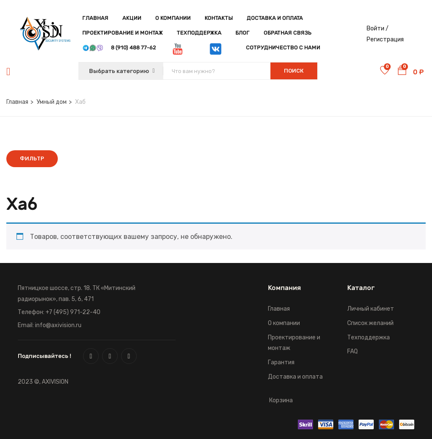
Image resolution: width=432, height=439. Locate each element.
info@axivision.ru (58, 325)
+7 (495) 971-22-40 (73, 312)
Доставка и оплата (275, 18)
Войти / (378, 28)
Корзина (281, 400)
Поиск (294, 71)
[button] (402, 71)
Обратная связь (287, 33)
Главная (95, 18)
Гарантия (281, 362)
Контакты (219, 18)
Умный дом (52, 102)
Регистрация (385, 39)
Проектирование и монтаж (122, 33)
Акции (131, 18)
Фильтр (32, 158)
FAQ (352, 351)
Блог (242, 33)
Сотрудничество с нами (283, 47)
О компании (173, 18)
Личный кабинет (370, 308)
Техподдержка (199, 33)
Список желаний (370, 323)
